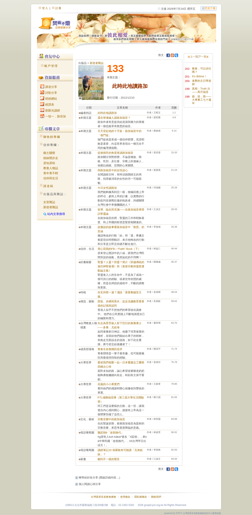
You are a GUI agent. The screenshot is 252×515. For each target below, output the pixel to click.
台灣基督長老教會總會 (103, 496)
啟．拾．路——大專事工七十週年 (201, 100)
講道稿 (48, 186)
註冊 (58, 8)
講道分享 (48, 86)
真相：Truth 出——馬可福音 (201, 90)
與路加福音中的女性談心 (113, 170)
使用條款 (125, 496)
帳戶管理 (51, 66)
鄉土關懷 (49, 153)
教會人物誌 (50, 168)
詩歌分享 (48, 92)
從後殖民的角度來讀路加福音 (115, 152)
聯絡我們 (156, 496)
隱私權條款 (140, 496)
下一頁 (202, 56)
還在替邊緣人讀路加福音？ (114, 117)
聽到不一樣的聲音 (109, 459)
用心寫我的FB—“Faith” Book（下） (119, 248)
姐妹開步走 (50, 158)
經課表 (47, 104)
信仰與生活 (50, 178)
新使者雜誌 (50, 207)
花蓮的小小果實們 (109, 384)
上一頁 (194, 56)
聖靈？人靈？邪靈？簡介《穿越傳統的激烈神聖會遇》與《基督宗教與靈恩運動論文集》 (121, 266)
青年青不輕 (50, 173)
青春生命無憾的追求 (110, 349)
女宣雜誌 (49, 202)
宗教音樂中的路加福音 (111, 419)
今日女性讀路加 (107, 187)
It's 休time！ (199, 76)
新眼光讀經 (50, 110)
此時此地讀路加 (107, 112)
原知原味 (49, 163)
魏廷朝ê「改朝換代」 (111, 432)
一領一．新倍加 (53, 116)
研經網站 (48, 98)
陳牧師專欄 (51, 137)
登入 (45, 8)
